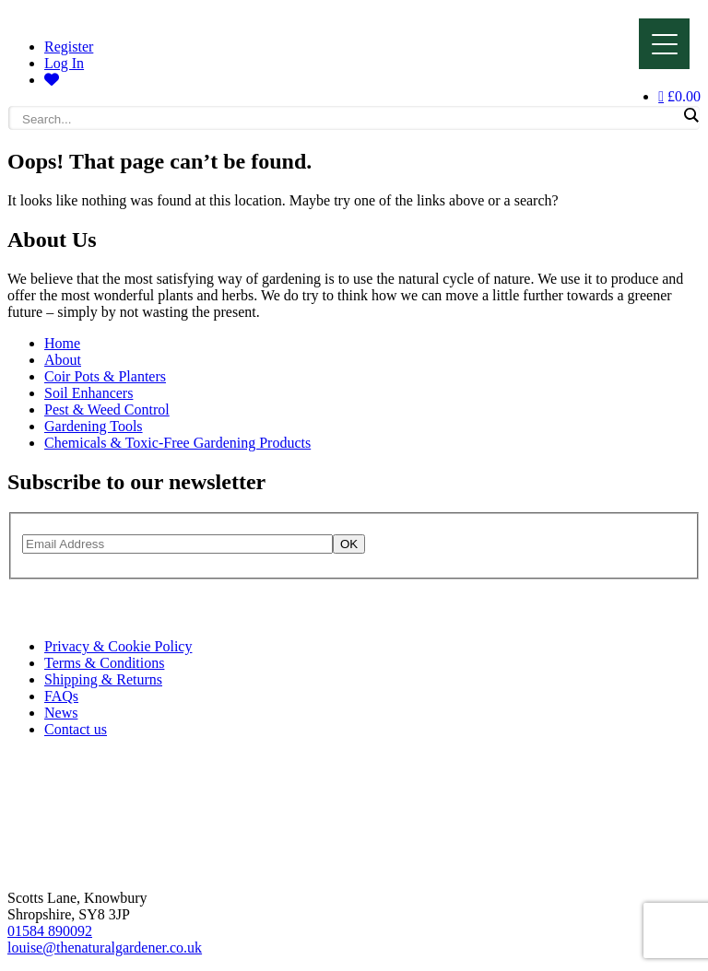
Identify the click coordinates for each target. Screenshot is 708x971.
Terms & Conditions (104, 663)
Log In (64, 63)
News (60, 712)
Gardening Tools (93, 426)
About (62, 360)
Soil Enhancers (88, 393)
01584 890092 (49, 931)
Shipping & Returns (103, 679)
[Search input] (349, 119)
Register (68, 46)
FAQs (61, 696)
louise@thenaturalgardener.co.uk (104, 947)
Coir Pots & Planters (105, 376)
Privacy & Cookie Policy (118, 646)
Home (62, 343)
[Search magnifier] (690, 115)
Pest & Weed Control (107, 409)
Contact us (75, 729)
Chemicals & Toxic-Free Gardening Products (177, 442)
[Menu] (664, 43)
